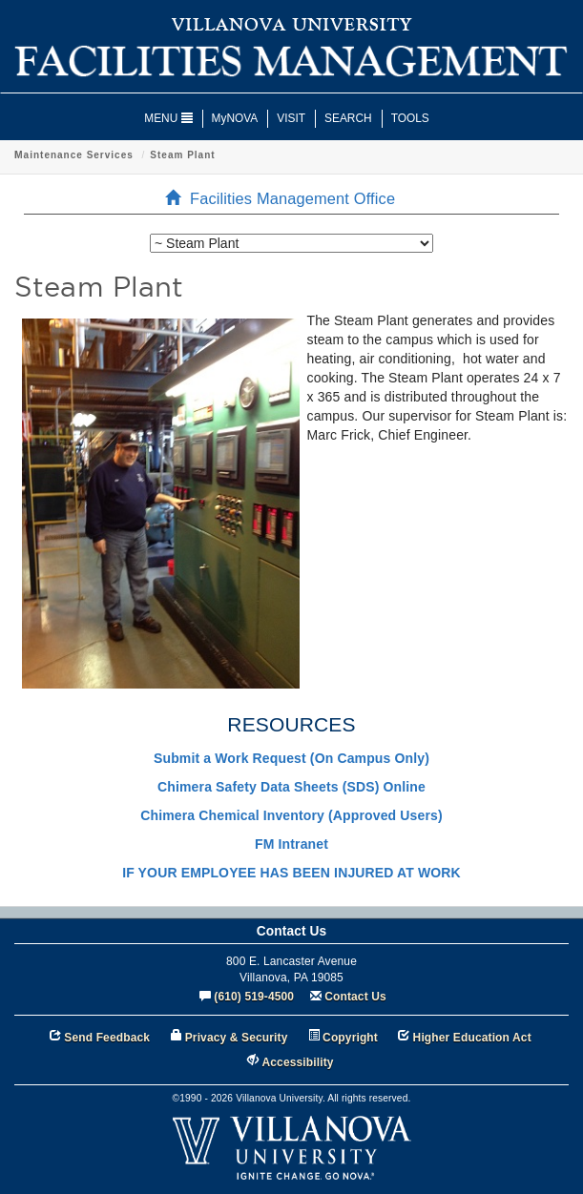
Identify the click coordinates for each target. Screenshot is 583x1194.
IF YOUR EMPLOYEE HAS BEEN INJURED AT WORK (291, 872)
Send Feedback (107, 1037)
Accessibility (298, 1062)
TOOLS (410, 118)
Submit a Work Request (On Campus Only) (291, 758)
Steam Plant (356, 155)
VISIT (291, 118)
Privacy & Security (236, 1037)
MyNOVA (235, 118)
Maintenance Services (248, 155)
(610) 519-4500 (254, 996)
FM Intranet (291, 844)
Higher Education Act (472, 1037)
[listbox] (291, 243)
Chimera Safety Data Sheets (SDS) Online (291, 786)
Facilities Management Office (93, 155)
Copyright (350, 1037)
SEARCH (348, 118)
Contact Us (355, 996)
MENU (168, 118)
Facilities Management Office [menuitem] (286, 198)
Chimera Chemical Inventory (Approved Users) (291, 815)
